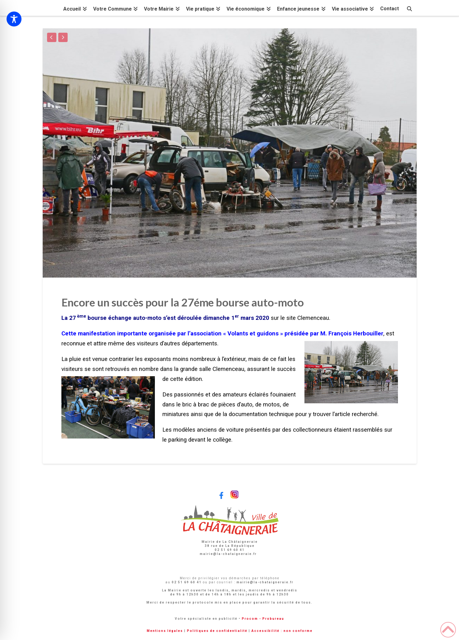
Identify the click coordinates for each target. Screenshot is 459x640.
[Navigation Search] (409, 8)
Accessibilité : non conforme (282, 631)
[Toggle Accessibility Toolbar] (14, 19)
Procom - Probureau (263, 618)
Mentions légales (165, 631)
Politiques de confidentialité (217, 631)
